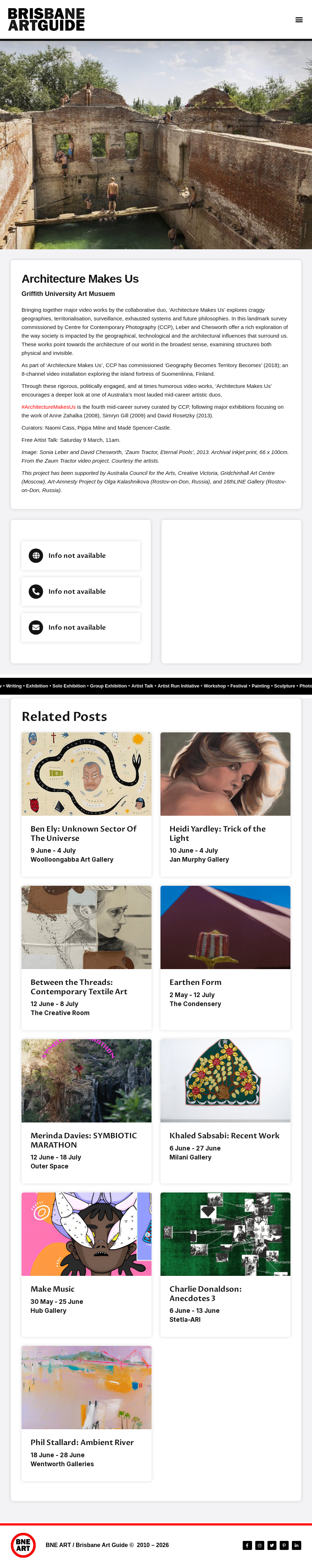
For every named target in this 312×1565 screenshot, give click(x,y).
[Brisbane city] (232, 591)
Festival (258, 686)
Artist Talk (153, 686)
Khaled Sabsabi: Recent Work (224, 1136)
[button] (299, 20)
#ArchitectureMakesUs (49, 407)
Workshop (232, 686)
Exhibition (38, 686)
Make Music (53, 1289)
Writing (13, 686)
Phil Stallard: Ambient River (82, 1442)
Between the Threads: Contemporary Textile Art (79, 987)
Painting (282, 686)
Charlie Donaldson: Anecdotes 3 (205, 1294)
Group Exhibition (116, 686)
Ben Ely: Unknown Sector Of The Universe (83, 833)
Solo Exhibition (73, 686)
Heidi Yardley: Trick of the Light (217, 833)
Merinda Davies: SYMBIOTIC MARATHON (84, 1140)
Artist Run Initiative (193, 686)
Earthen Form (195, 982)
